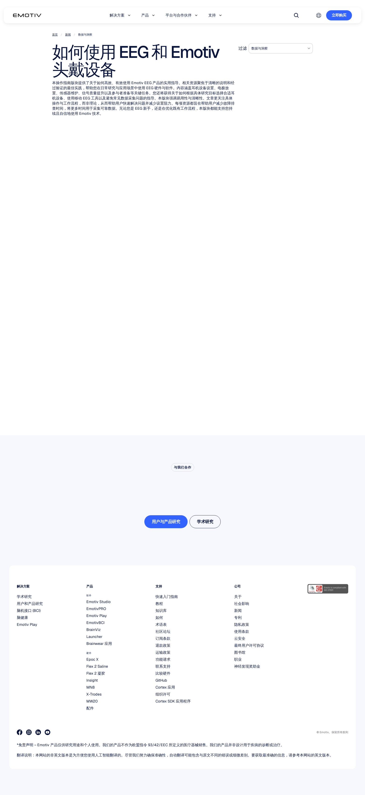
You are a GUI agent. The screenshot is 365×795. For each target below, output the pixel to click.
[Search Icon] (296, 15)
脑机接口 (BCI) (29, 610)
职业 (238, 659)
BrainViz (93, 629)
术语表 (161, 624)
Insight (92, 680)
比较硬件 (162, 673)
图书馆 (239, 652)
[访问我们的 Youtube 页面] (47, 732)
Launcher (94, 636)
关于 (238, 596)
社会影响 (241, 603)
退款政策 (162, 645)
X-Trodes (93, 694)
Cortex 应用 (165, 687)
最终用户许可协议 (249, 645)
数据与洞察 (259, 48)
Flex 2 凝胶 (95, 673)
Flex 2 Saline (97, 666)
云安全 (239, 638)
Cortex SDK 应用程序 (173, 701)
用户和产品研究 (30, 603)
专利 (238, 617)
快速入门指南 (166, 596)
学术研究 (24, 596)
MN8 (90, 687)
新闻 (68, 34)
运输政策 (162, 652)
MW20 (92, 701)
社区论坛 (162, 631)
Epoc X (92, 659)
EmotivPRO (96, 608)
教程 (159, 603)
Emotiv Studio (98, 601)
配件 (90, 708)
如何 (159, 617)
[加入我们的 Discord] (66, 732)
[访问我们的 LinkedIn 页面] (38, 732)
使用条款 (241, 631)
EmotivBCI (95, 622)
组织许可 (162, 694)
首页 (55, 34)
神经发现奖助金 (247, 666)
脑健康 (22, 617)
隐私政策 (241, 624)
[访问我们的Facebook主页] (19, 732)
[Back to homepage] (27, 15)
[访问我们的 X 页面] (57, 732)
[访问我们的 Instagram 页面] (29, 732)
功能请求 (162, 659)
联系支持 (162, 666)
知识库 (161, 610)
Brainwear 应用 (99, 643)
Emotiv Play (27, 624)
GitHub (161, 680)
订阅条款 (162, 638)
